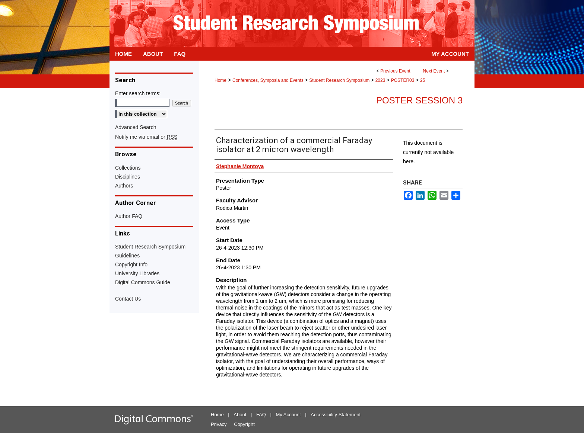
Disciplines (127, 177)
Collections (127, 168)
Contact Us (128, 299)
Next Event (434, 71)
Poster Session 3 (419, 100)
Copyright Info (131, 264)
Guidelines (127, 256)
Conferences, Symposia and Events (268, 80)
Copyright (244, 424)
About (240, 414)
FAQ (261, 414)
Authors (124, 186)
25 (422, 80)
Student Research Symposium (340, 80)
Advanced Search (135, 127)
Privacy (219, 424)
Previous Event (395, 71)
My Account (288, 414)
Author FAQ (128, 216)
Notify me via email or (146, 137)
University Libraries (137, 273)
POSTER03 (403, 80)
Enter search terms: (138, 93)
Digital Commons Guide (142, 282)
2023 (381, 80)
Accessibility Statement (336, 414)
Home (220, 80)
